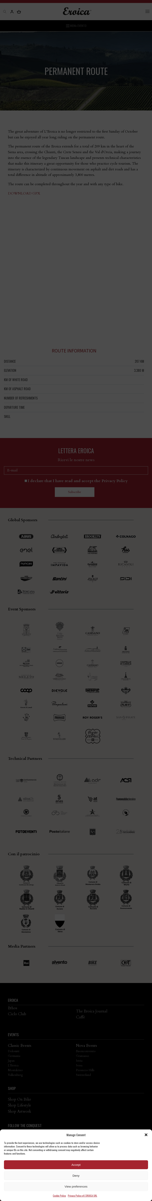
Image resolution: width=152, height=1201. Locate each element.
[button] (146, 1135)
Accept (76, 1164)
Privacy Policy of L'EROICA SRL (82, 1195)
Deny (75, 1175)
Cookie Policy (59, 1195)
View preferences (76, 1186)
